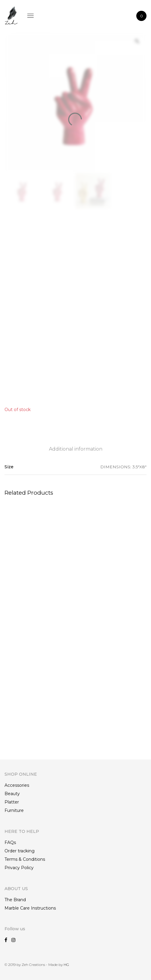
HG (66, 964)
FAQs (10, 842)
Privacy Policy (19, 867)
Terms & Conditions (25, 859)
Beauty (12, 793)
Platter (12, 802)
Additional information (75, 449)
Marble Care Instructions (30, 908)
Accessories (17, 785)
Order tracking (20, 851)
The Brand (15, 899)
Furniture (14, 810)
